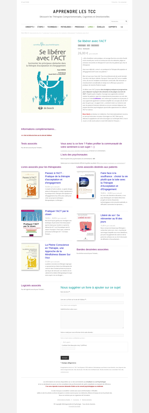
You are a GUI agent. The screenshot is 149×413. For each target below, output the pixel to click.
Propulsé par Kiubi (74, 406)
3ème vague (81, 45)
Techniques (53, 27)
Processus (80, 27)
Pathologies (67, 27)
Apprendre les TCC (74, 11)
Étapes (41, 27)
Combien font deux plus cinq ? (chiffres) (74, 345)
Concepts (30, 27)
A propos (76, 400)
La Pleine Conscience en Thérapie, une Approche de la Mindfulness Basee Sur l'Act (58, 251)
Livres (91, 27)
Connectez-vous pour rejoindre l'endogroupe (75, 151)
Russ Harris (95, 45)
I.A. (122, 27)
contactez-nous (65, 372)
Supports (113, 27)
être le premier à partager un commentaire (111, 163)
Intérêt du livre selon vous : (69, 309)
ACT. (88, 45)
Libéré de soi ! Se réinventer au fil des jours (111, 218)
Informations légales (63, 400)
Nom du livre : (65, 292)
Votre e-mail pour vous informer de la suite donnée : (77, 332)
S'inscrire (114, 2)
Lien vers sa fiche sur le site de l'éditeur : (74, 299)
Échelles (101, 27)
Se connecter (122, 2)
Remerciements (87, 400)
